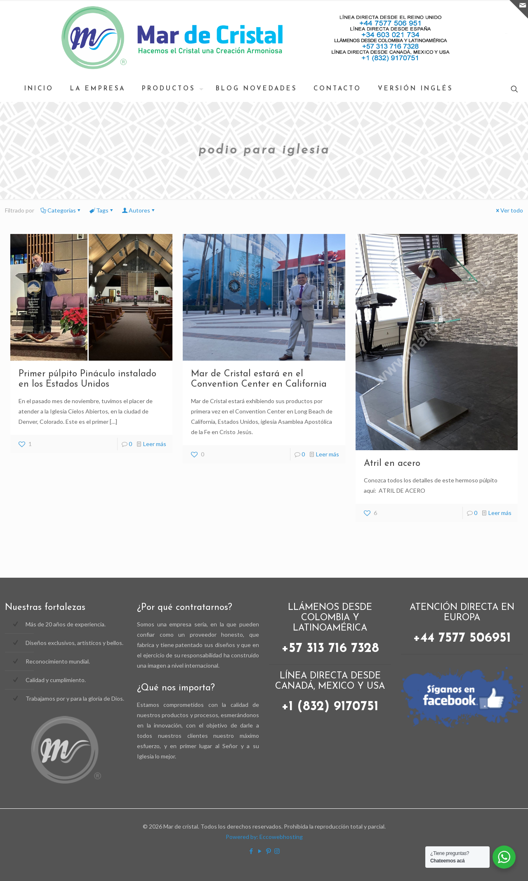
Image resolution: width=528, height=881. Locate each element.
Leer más (154, 443)
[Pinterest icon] (268, 851)
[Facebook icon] (251, 851)
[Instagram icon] (277, 851)
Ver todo (509, 210)
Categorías (61, 210)
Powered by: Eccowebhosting (264, 836)
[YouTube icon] (260, 851)
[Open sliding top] (518, 9)
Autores (139, 210)
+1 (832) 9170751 (330, 706)
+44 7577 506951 (462, 638)
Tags (101, 210)
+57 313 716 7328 (330, 648)
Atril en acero (392, 463)
